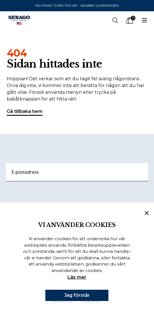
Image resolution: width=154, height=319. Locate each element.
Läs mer (77, 277)
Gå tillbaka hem (25, 112)
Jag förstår (77, 295)
